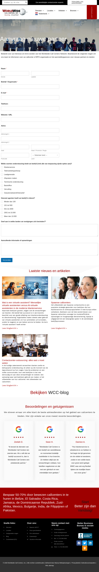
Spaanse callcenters (61, 302)
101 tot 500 (8, 205)
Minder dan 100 (10, 201)
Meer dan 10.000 (10, 216)
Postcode (4, 159)
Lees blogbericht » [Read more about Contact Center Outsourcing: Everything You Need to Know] (10, 385)
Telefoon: (4, 104)
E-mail (4, 93)
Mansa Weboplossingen (62, 563)
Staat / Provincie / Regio (39, 150)
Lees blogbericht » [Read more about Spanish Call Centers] (59, 328)
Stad (2, 150)
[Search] (26, 2)
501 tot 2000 (8, 209)
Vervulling (7, 189)
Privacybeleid (76, 563)
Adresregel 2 (5, 142)
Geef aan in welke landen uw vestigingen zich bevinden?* (23, 221)
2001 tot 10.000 (10, 212)
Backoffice (8, 185)
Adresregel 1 (5, 134)
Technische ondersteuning (13, 182)
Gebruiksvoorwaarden (88, 563)
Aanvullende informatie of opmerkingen (16, 240)
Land (32, 159)
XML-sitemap (49, 565)
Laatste (33, 77)
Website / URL (6, 115)
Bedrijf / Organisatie (9, 82)
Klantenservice (9, 167)
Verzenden (7, 260)
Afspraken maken (10, 178)
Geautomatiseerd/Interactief (14, 193)
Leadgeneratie (9, 174)
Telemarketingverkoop (12, 171)
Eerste (3, 77)
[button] (82, 2)
